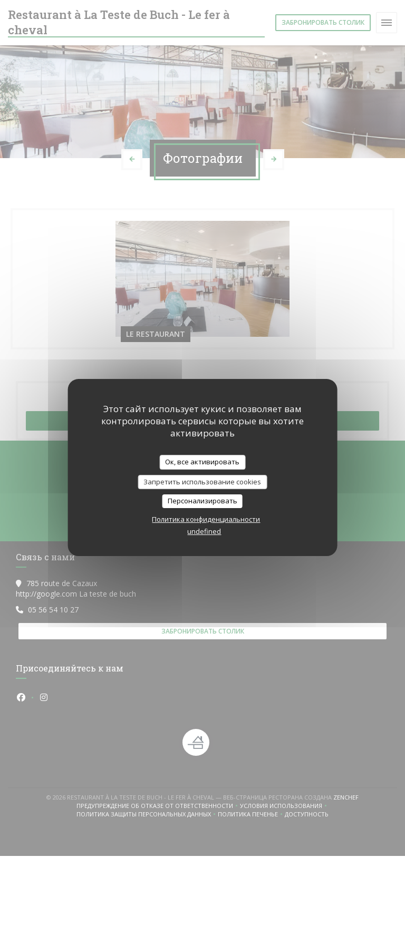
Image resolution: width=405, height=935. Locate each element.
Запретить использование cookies (202, 481)
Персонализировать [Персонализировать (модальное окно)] (202, 500)
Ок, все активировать (202, 461)
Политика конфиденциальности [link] (206, 519)
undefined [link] (204, 531)
